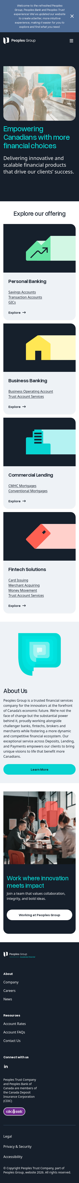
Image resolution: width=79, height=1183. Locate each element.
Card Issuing (18, 580)
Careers (9, 990)
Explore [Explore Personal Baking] (14, 312)
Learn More (39, 769)
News (7, 999)
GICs (12, 302)
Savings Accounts (22, 292)
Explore (14, 407)
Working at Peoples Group (39, 915)
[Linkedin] (5, 1066)
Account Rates (14, 1023)
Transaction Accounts (25, 297)
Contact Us (11, 1040)
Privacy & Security (17, 1146)
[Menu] (71, 40)
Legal (7, 1136)
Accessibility (12, 1156)
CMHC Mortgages (22, 485)
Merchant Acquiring (24, 585)
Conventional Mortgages (27, 491)
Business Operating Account (30, 391)
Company (11, 982)
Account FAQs (14, 1032)
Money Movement (22, 590)
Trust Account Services (26, 396)
